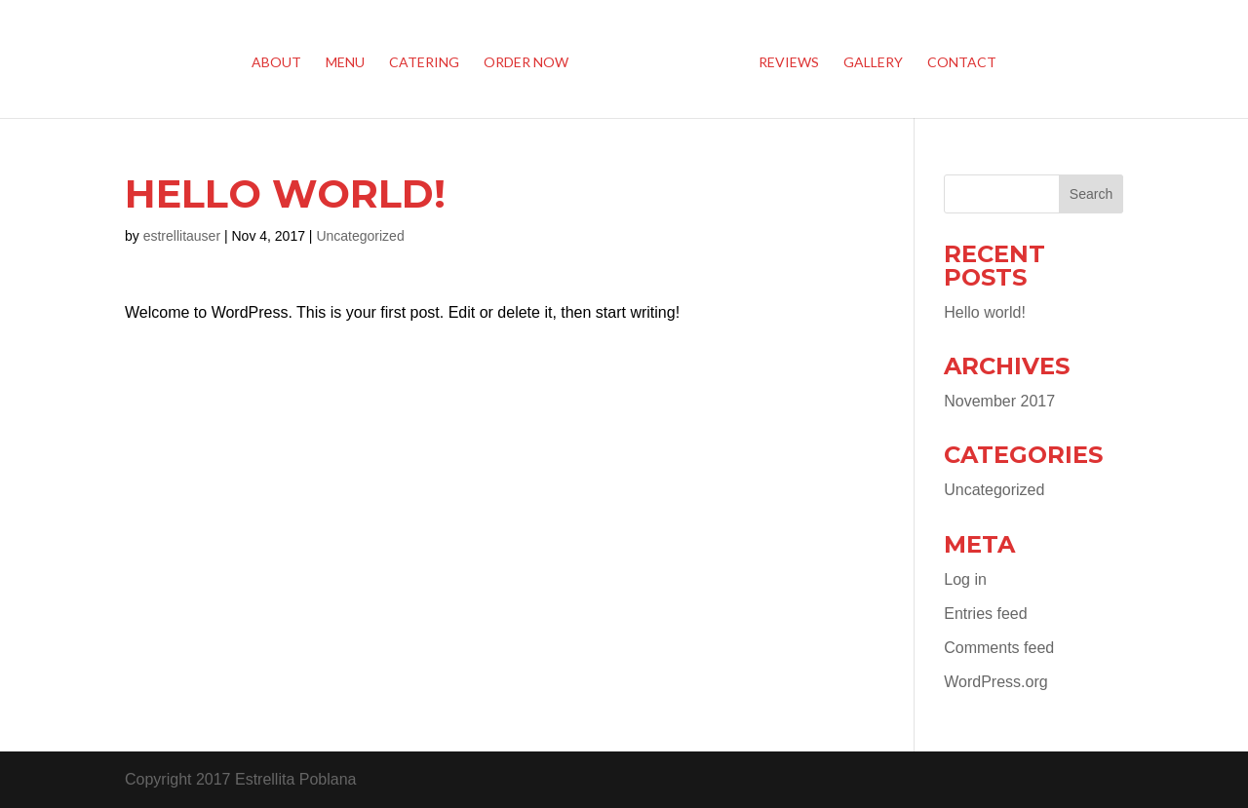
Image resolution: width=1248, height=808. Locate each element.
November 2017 (999, 401)
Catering (424, 63)
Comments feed (999, 647)
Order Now (526, 63)
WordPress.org (995, 681)
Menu (345, 63)
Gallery (873, 63)
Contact (961, 63)
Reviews (789, 63)
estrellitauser (181, 236)
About (276, 63)
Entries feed (985, 613)
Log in (965, 579)
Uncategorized (360, 236)
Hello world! (985, 312)
